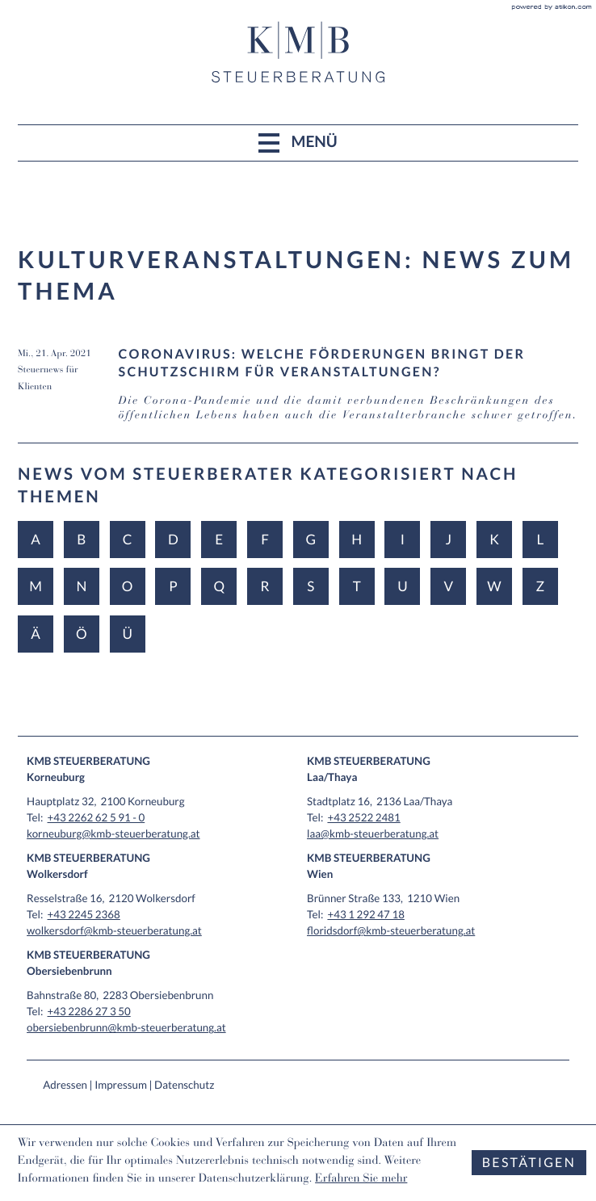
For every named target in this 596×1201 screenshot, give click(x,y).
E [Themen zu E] (219, 539)
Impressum (120, 1084)
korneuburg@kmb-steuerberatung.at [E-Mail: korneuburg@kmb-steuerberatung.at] (113, 833)
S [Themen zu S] (310, 585)
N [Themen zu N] (81, 585)
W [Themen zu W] (494, 585)
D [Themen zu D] (173, 539)
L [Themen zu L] (540, 539)
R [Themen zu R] (265, 585)
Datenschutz (184, 1084)
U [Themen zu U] (402, 585)
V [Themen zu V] (448, 585)
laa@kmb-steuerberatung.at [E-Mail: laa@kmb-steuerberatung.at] (373, 833)
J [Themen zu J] (448, 539)
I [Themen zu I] (403, 539)
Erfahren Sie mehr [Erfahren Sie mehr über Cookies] (361, 1180)
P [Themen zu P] (173, 585)
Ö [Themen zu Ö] (81, 633)
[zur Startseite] (298, 52)
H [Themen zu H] (356, 539)
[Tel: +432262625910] (96, 817)
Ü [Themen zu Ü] (127, 633)
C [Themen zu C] (127, 539)
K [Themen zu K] (494, 539)
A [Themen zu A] (35, 539)
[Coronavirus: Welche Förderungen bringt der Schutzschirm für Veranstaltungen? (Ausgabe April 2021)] (298, 394)
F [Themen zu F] (265, 539)
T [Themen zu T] (357, 585)
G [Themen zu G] (311, 539)
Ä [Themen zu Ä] (35, 633)
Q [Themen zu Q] (219, 585)
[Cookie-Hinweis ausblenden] (529, 1162)
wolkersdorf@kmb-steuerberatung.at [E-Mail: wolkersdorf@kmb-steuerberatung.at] (114, 930)
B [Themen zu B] (81, 539)
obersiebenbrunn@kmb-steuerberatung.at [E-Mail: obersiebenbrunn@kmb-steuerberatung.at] (126, 1027)
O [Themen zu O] (127, 585)
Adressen (65, 1084)
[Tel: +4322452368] (84, 914)
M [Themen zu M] (35, 585)
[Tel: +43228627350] (89, 1011)
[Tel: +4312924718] (365, 914)
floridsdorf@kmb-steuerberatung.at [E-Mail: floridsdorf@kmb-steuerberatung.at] (391, 930)
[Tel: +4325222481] (363, 817)
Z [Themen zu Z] (540, 585)
